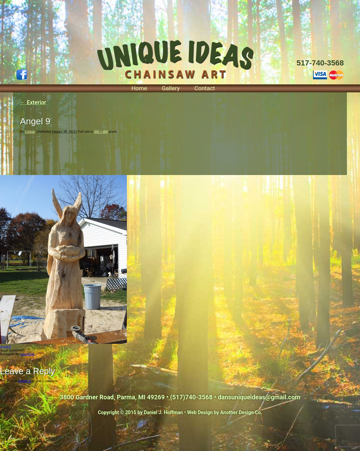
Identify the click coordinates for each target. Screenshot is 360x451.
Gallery (171, 88)
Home (139, 88)
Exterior (33, 102)
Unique (30, 131)
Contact (204, 88)
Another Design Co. (241, 412)
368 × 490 (101, 131)
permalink (27, 354)
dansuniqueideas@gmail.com (259, 397)
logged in (24, 381)
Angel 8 (5, 346)
